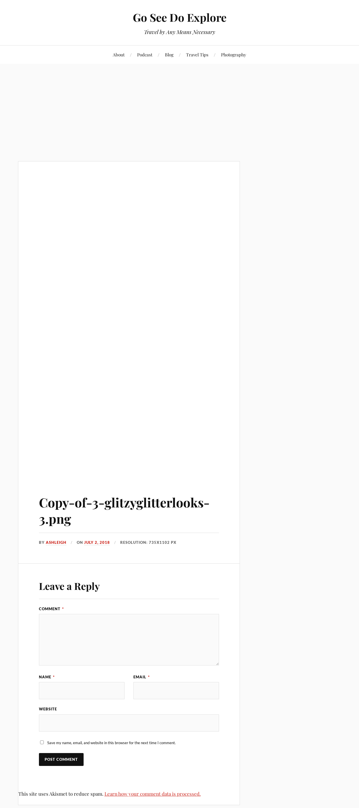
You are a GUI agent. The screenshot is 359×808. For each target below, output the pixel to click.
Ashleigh (56, 542)
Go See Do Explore (179, 17)
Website (48, 709)
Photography (233, 55)
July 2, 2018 (97, 542)
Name (47, 677)
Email (141, 677)
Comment (51, 609)
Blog (169, 55)
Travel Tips (197, 55)
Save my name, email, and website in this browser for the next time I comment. (111, 742)
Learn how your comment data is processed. (152, 794)
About (119, 55)
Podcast (144, 55)
